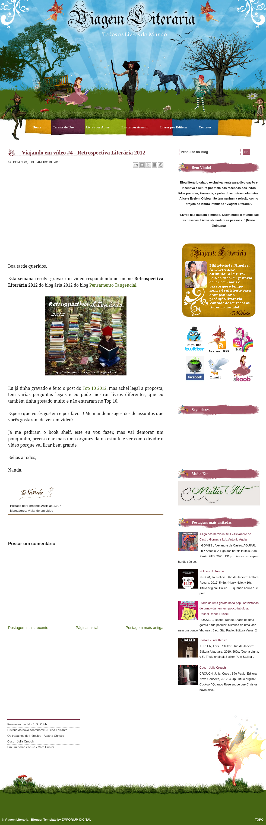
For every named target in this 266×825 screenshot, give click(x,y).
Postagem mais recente (28, 627)
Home (37, 127)
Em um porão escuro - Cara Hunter (30, 747)
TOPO (259, 819)
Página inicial (87, 627)
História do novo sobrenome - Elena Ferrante (37, 730)
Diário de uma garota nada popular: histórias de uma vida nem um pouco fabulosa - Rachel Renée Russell (229, 608)
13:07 (57, 505)
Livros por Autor (98, 127)
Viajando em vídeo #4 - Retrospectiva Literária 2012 (83, 153)
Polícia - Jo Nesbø (211, 571)
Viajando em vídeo (40, 510)
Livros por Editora (174, 127)
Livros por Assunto (135, 127)
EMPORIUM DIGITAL (76, 819)
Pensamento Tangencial (112, 285)
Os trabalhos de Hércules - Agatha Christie (35, 735)
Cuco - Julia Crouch (212, 667)
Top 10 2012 (94, 388)
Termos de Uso (64, 127)
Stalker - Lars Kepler (213, 640)
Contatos (205, 127)
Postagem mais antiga (144, 627)
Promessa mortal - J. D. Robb (27, 724)
